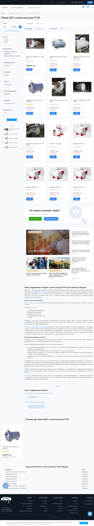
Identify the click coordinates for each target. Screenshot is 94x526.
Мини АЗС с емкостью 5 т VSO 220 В (16, 486)
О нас (76, 503)
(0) (34, 61)
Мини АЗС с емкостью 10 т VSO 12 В (15, 472)
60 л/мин (7, 65)
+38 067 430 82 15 (78, 2)
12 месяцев (7, 84)
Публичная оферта (73, 506)
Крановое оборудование (26, 511)
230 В (6, 75)
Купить (29, 69)
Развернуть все (55, 516)
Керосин (6, 53)
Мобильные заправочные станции (34, 327)
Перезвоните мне (51, 218)
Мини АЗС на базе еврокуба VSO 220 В (37, 405)
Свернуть (58, 386)
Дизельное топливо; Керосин (11, 56)
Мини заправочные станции (32, 302)
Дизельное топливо (10, 51)
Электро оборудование (26, 503)
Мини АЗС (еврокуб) (32, 396)
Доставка (45, 501)
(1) (34, 104)
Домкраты (29, 506)
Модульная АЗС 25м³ (13, 138)
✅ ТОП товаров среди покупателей (35, 402)
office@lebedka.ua (88, 504)
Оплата (45, 503)
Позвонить (36, 218)
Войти (90, 2)
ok (20, 26)
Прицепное (29, 508)
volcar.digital (9, 511)
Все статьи (75, 278)
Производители (43, 506)
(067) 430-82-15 (89, 501)
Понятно (83, 523)
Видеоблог (59, 511)
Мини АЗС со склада (55, 143)
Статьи (60, 508)
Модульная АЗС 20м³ (13, 133)
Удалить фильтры (12, 119)
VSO (5, 42)
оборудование (44, 292)
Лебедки (30, 501)
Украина (6, 94)
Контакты (75, 501)
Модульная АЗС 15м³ (13, 142)
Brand (6, 40)
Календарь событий (57, 503)
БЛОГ (61, 501)
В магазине (28, 375)
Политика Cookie (73, 512)
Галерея (60, 506)
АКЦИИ (45, 511)
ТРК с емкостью (8, 103)
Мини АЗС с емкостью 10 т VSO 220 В (36, 407)
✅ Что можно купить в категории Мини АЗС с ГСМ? (39, 393)
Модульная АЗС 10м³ (13, 147)
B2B (46, 508)
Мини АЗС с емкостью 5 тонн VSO (35, 406)
